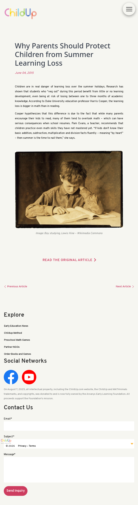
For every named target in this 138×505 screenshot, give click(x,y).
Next (125, 286)
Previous (15, 286)
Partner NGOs (12, 346)
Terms (32, 444)
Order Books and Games (17, 353)
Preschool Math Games (17, 339)
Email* (8, 417)
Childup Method (13, 333)
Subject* (9, 435)
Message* (9, 453)
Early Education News (16, 326)
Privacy (22, 444)
